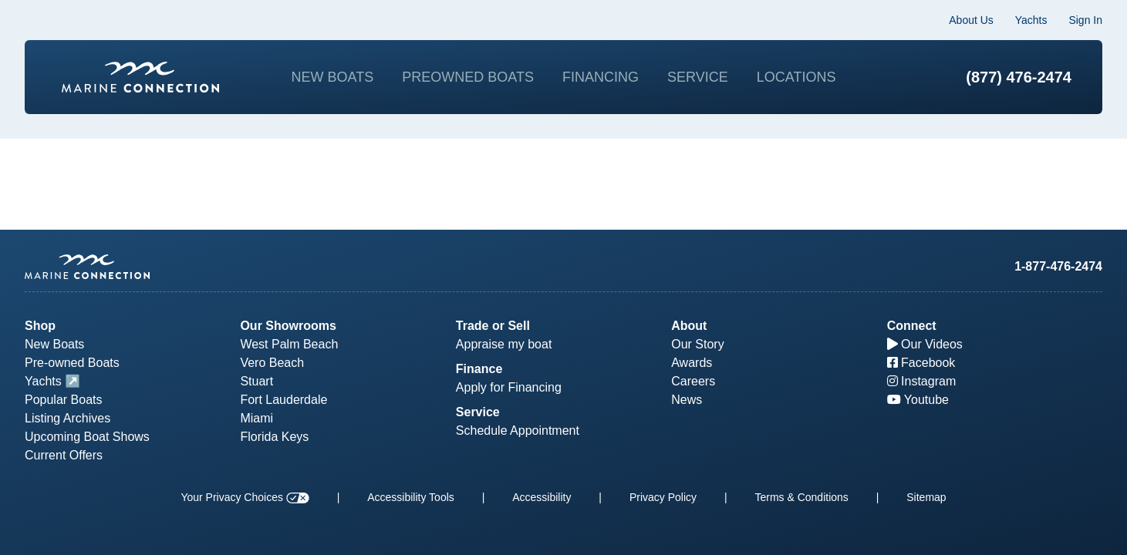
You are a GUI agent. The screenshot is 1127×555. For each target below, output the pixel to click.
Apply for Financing (509, 387)
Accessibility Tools (410, 497)
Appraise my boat (504, 344)
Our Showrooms (288, 325)
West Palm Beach (289, 344)
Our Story (697, 344)
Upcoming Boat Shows (87, 436)
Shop (40, 325)
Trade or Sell (493, 325)
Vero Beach (272, 362)
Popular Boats (64, 399)
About (689, 325)
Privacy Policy (663, 497)
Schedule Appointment (517, 430)
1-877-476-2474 (1058, 266)
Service (697, 77)
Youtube (918, 399)
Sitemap (926, 497)
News (686, 399)
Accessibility (541, 497)
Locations (796, 77)
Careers (693, 381)
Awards (691, 362)
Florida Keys (274, 436)
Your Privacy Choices (245, 497)
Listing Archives (67, 418)
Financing (600, 77)
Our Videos (925, 344)
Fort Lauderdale (283, 399)
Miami (256, 418)
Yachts (1031, 20)
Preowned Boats (468, 77)
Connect (911, 325)
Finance (479, 368)
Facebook (921, 362)
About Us (971, 20)
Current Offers (64, 455)
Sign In (1085, 20)
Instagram (922, 381)
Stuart (256, 381)
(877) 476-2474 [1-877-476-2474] (1018, 77)
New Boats (333, 77)
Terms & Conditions (801, 497)
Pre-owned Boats (72, 362)
